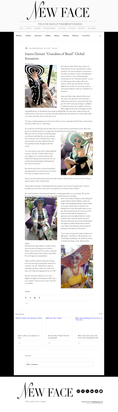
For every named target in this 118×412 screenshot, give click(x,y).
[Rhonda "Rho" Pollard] (59, 324)
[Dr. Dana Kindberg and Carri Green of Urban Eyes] (89, 324)
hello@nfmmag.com (97, 401)
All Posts (19, 35)
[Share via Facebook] (26, 298)
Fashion (48, 35)
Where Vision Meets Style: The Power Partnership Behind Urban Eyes (88, 336)
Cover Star (86, 35)
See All (100, 314)
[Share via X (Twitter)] (30, 298)
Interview (38, 35)
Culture (28, 35)
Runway (75, 35)
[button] (100, 35)
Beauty (56, 35)
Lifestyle (66, 35)
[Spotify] (101, 391)
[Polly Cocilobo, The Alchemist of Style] (29, 324)
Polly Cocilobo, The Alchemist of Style (28, 336)
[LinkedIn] (92, 391)
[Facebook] (83, 391)
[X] (87, 391)
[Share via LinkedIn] (35, 298)
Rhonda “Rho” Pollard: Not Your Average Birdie (58, 336)
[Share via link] (39, 298)
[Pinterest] (96, 391)
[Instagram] (78, 391)
